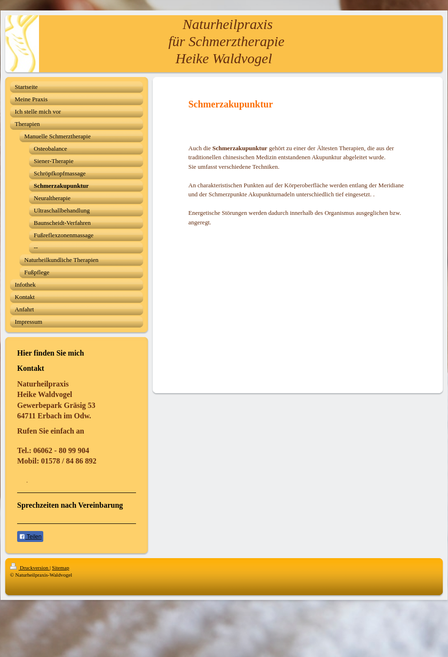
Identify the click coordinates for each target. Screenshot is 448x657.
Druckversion (29, 567)
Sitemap (60, 567)
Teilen (30, 536)
